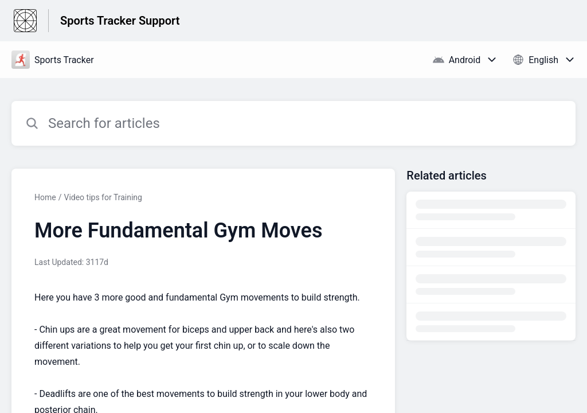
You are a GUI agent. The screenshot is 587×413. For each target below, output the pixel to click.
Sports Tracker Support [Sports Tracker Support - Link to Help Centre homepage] (119, 21)
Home (45, 197)
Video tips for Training (103, 197)
